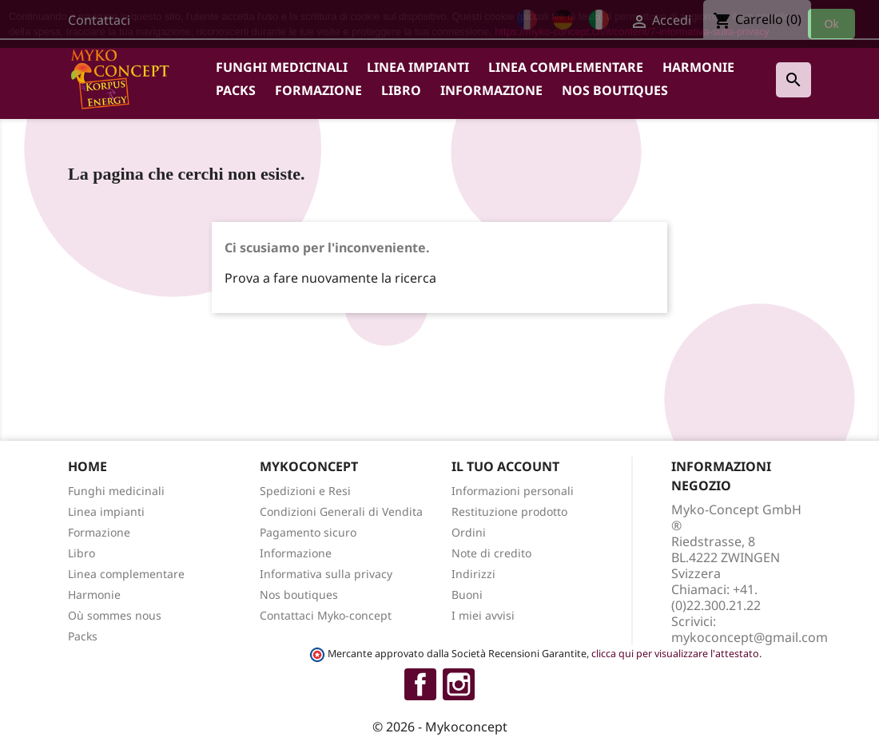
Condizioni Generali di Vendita (341, 511)
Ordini (468, 532)
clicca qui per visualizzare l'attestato (675, 653)
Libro (401, 90)
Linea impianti (418, 67)
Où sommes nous (114, 615)
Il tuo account (505, 466)
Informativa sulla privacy (326, 573)
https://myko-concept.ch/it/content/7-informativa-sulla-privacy (632, 32)
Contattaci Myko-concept (326, 615)
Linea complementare (565, 67)
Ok (832, 24)
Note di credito (491, 553)
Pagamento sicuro (308, 532)
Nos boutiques (615, 90)
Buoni (467, 594)
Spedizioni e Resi (305, 490)
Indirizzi (473, 573)
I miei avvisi (483, 615)
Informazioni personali (512, 490)
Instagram (459, 684)
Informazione (491, 90)
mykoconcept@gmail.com (749, 637)
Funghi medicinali (282, 67)
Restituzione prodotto (509, 511)
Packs (236, 90)
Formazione (318, 90)
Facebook (420, 684)
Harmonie (698, 67)
